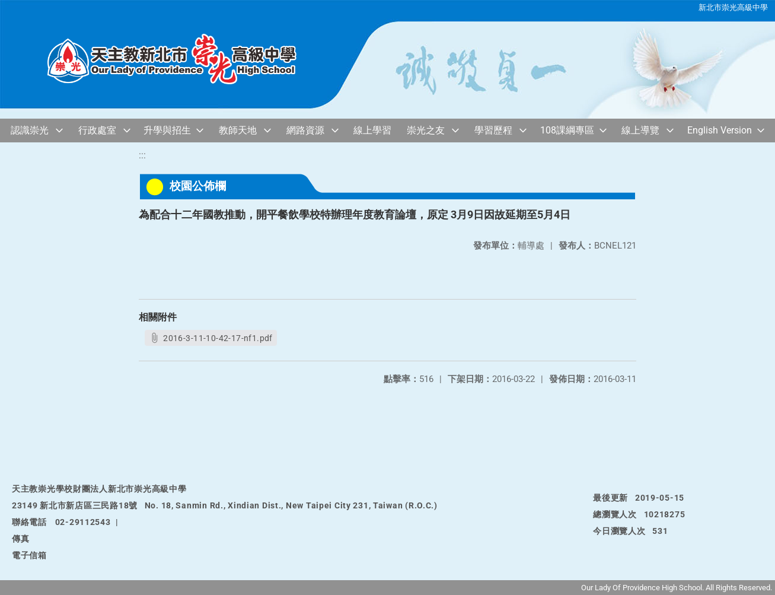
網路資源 (305, 130)
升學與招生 (167, 130)
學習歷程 (493, 130)
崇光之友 (426, 130)
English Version (719, 130)
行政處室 (97, 130)
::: (142, 155)
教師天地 (238, 130)
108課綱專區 (567, 130)
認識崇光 (30, 130)
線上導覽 (640, 130)
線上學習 (372, 130)
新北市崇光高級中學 (733, 7)
